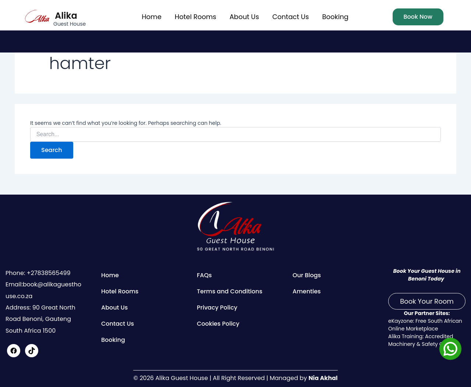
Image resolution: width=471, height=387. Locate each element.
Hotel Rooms (195, 16)
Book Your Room (427, 301)
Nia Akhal (322, 378)
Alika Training (405, 336)
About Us (244, 16)
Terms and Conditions (229, 291)
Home (152, 16)
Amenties (307, 291)
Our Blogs (307, 275)
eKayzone (400, 321)
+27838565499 (47, 273)
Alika (66, 16)
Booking (335, 16)
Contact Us (290, 16)
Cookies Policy (218, 323)
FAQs (204, 275)
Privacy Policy (217, 307)
